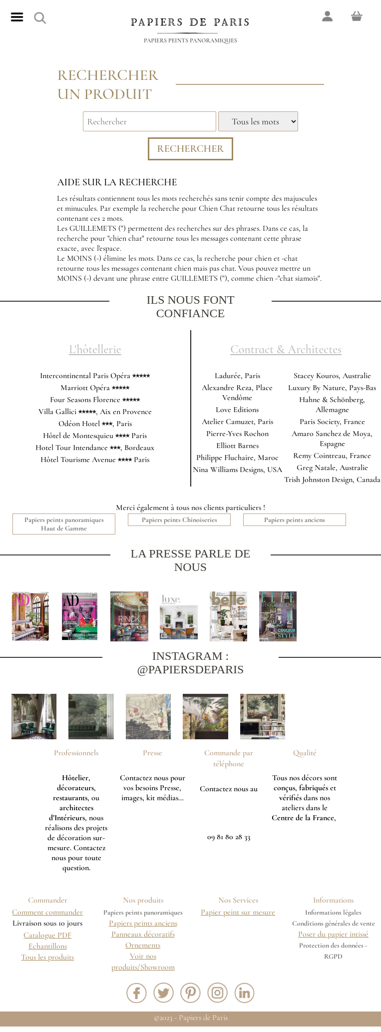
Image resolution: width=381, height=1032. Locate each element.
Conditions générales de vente (333, 928)
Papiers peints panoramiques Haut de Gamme (64, 528)
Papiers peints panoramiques (190, 40)
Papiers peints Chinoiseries (179, 524)
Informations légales (333, 917)
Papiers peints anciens (294, 524)
